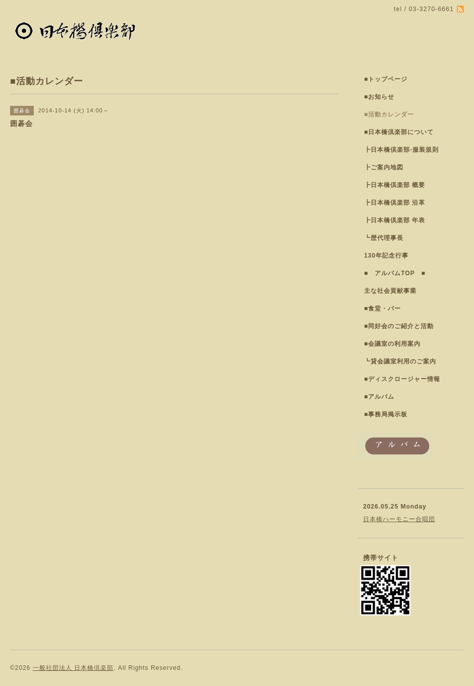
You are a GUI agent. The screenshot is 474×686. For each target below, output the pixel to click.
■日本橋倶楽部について (399, 132)
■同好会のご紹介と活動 (399, 326)
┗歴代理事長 (383, 237)
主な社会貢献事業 (390, 290)
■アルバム (379, 396)
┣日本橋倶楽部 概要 (394, 185)
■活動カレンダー (389, 114)
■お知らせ (379, 96)
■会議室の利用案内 (392, 343)
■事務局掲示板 (385, 414)
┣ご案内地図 (383, 167)
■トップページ (385, 79)
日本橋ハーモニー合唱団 (399, 519)
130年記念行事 (386, 255)
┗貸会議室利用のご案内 (400, 361)
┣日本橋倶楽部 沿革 (394, 202)
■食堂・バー (382, 308)
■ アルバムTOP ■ (395, 273)
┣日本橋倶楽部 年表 (394, 220)
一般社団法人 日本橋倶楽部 (73, 667)
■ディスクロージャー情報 (402, 379)
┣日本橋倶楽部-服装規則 (401, 149)
